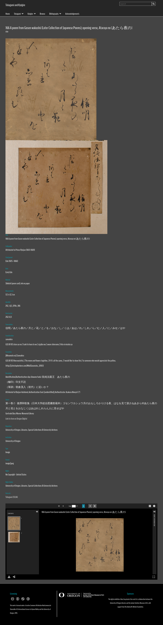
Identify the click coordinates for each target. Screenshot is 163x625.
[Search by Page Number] (74, 506)
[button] (37, 511)
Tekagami (17, 13)
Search (154, 4)
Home (7, 13)
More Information (154, 515)
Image (70, 506)
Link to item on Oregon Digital (16, 418)
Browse (42, 13)
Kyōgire (30, 13)
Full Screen (154, 577)
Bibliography (54, 13)
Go (83, 506)
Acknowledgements (72, 13)
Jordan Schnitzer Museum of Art (139, 603)
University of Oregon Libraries (118, 603)
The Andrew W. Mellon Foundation (134, 607)
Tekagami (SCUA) (11, 497)
